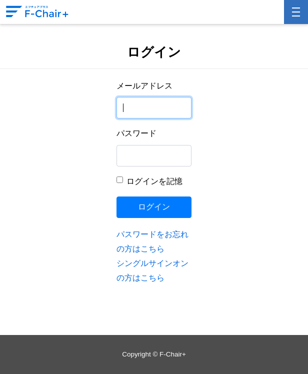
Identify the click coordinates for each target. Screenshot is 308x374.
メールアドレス (144, 86)
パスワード (136, 133)
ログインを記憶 (154, 181)
